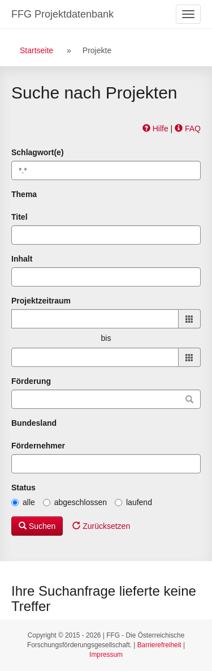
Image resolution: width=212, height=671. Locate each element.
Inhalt (21, 258)
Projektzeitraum (41, 300)
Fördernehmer (38, 445)
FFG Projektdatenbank (62, 14)
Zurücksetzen (101, 526)
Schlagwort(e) (37, 152)
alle (23, 502)
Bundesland (34, 423)
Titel (19, 216)
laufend (133, 502)
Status (23, 487)
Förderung (31, 381)
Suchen (37, 526)
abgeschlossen (75, 502)
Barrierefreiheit (159, 645)
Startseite (36, 50)
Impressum (106, 655)
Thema (24, 194)
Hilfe (155, 128)
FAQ (188, 128)
